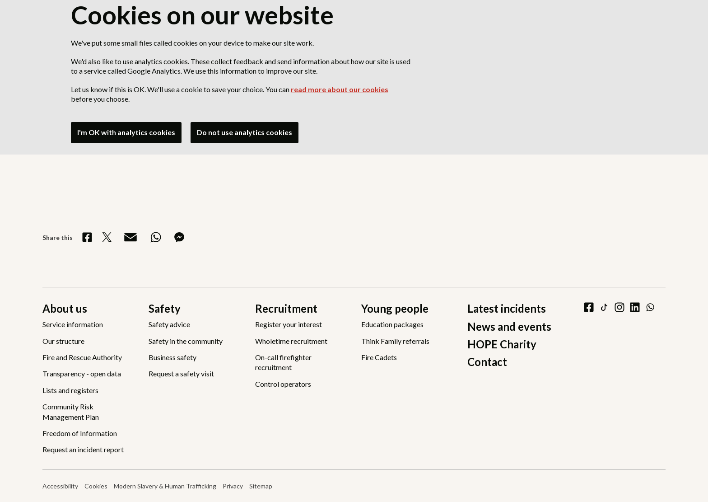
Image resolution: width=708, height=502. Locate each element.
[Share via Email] (130, 237)
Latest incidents (506, 308)
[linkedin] (634, 307)
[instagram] (619, 307)
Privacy (233, 486)
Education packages (392, 324)
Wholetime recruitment (291, 341)
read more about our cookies (339, 89)
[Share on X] (107, 237)
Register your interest (288, 324)
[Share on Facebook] (87, 237)
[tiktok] (604, 307)
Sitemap (260, 486)
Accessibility (60, 486)
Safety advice (169, 324)
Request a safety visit (181, 373)
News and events (509, 326)
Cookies (95, 486)
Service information (72, 324)
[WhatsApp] (650, 307)
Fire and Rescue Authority (82, 357)
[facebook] (588, 307)
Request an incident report (83, 449)
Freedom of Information (79, 433)
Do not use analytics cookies (244, 132)
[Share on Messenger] (179, 237)
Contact (487, 361)
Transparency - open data (81, 373)
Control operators (283, 384)
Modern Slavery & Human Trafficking (165, 486)
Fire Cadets (379, 357)
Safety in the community (186, 341)
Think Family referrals (395, 341)
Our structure (63, 341)
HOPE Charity (501, 344)
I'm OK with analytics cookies (126, 132)
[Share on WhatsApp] (156, 237)
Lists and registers (70, 390)
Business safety (172, 357)
